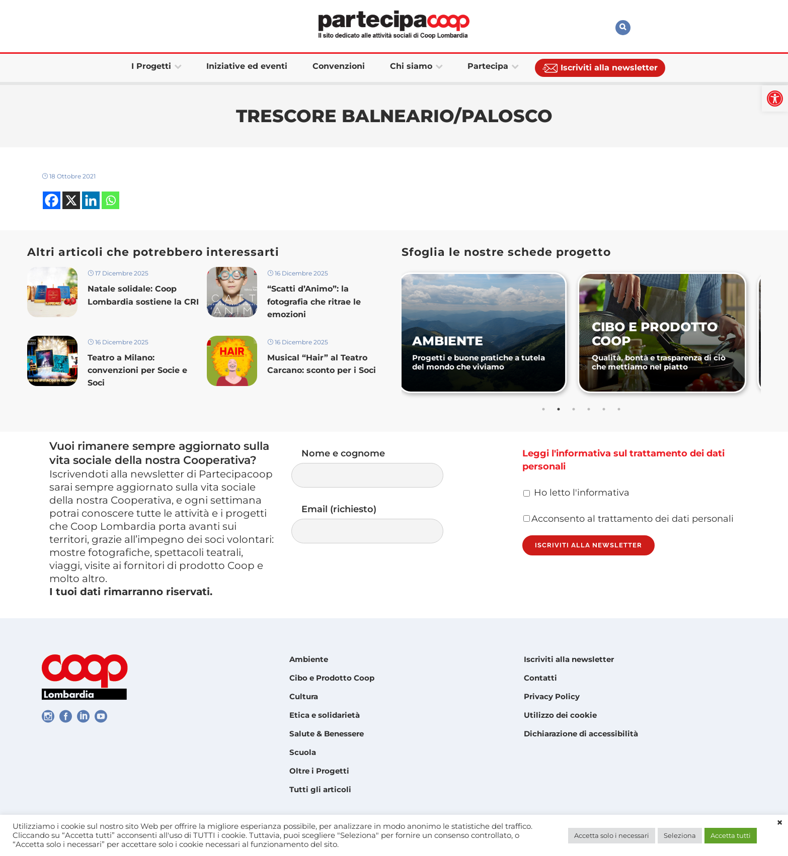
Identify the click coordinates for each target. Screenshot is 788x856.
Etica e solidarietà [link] (324, 715)
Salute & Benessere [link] (326, 733)
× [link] (779, 822)
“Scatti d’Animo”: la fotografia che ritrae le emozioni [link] (314, 301)
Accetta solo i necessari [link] (611, 835)
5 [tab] (604, 409)
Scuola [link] (302, 752)
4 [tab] (589, 409)
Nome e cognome (377, 468)
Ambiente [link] (308, 659)
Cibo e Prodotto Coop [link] (331, 678)
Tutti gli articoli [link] (320, 789)
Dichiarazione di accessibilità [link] (581, 733)
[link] (775, 98)
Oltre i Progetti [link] (319, 771)
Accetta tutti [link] (731, 835)
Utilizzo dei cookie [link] (560, 715)
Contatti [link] (540, 678)
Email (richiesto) (377, 523)
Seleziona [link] (680, 835)
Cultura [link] (303, 696)
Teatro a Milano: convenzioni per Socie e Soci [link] (137, 370)
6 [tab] (619, 409)
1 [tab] (543, 409)
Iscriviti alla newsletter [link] (569, 659)
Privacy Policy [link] (552, 696)
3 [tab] (574, 409)
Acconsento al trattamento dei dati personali (628, 518)
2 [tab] (559, 409)
